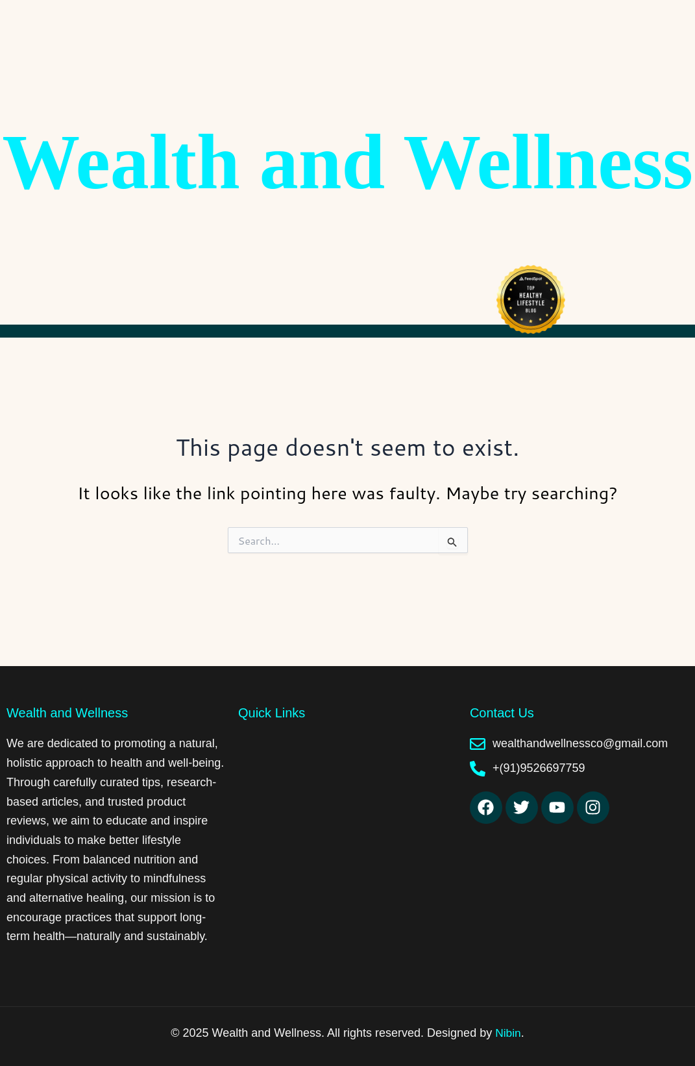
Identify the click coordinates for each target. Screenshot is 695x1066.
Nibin (507, 1032)
